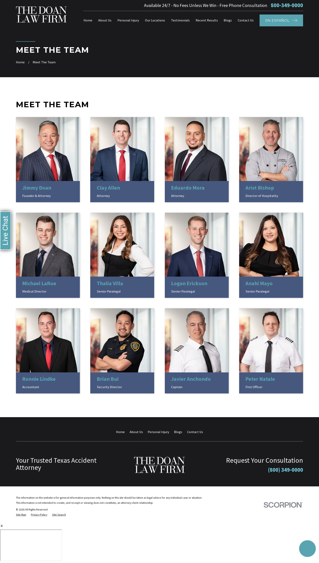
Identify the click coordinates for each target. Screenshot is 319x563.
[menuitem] (21, 514)
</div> (31, 545)
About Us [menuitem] (105, 20)
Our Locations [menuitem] (155, 20)
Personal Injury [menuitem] (128, 20)
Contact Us (195, 432)
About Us (136, 432)
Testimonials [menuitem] (180, 20)
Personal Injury (158, 432)
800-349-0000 (287, 5)
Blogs (178, 432)
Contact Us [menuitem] (246, 20)
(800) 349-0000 (285, 469)
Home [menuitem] (88, 20)
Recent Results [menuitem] (207, 20)
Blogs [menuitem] (228, 20)
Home (120, 432)
